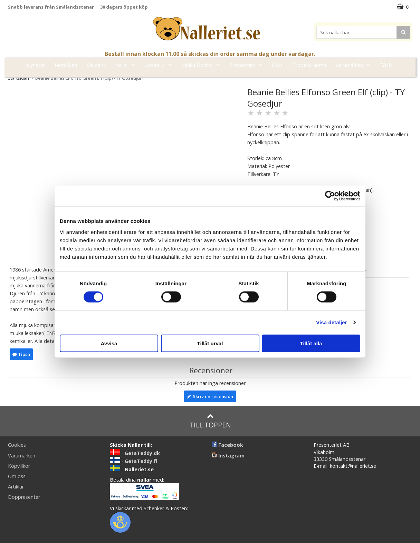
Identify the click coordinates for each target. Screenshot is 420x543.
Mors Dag (66, 65)
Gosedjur (160, 64)
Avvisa (109, 343)
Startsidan (18, 78)
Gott (277, 65)
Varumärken (355, 64)
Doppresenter (24, 497)
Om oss (17, 476)
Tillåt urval (210, 343)
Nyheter (36, 65)
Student (96, 65)
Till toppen (210, 421)
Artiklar (16, 486)
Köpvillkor (19, 466)
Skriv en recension (210, 396)
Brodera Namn (309, 65)
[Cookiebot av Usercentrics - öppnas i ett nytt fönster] (330, 196)
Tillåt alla (311, 343)
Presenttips (247, 64)
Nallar (127, 64)
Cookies (17, 445)
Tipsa (21, 354)
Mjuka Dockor (202, 64)
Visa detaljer (331, 322)
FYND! (386, 65)
